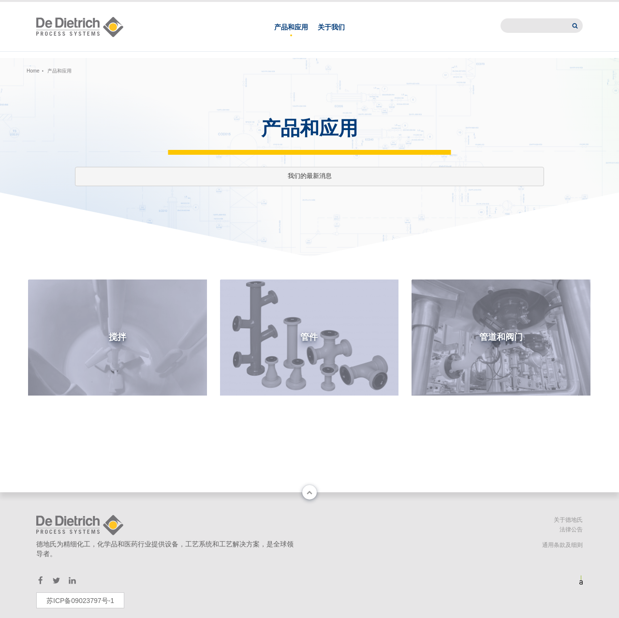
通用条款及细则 (562, 545)
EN (138, 7)
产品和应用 (291, 38)
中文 (116, 7)
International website (538, 7)
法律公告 (571, 529)
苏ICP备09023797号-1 (80, 600)
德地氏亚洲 (423, 7)
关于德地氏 (568, 519)
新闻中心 (471, 7)
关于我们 (331, 38)
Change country (63, 7)
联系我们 (376, 7)
